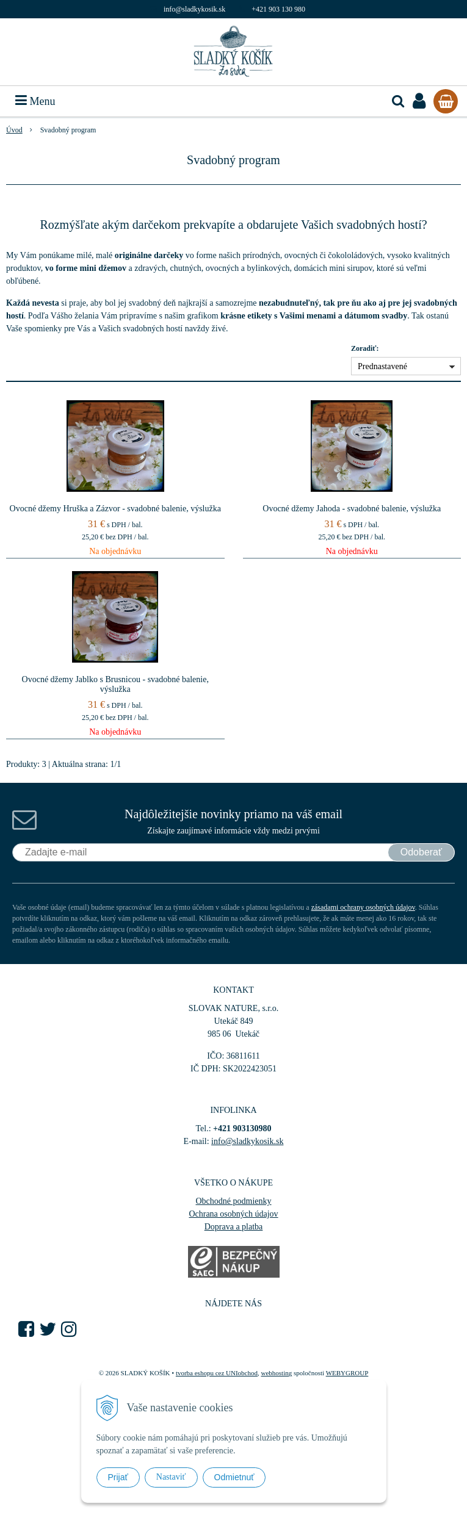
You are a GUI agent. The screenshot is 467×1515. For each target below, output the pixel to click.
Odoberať (421, 852)
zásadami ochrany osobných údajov (363, 907)
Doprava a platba (234, 1226)
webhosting (276, 1372)
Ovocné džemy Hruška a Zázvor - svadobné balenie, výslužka (115, 508)
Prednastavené (382, 366)
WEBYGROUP (347, 1372)
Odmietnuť (234, 1477)
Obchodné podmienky (233, 1201)
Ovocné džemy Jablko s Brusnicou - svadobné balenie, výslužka (115, 684)
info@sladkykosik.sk (194, 9)
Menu (35, 101)
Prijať (118, 1477)
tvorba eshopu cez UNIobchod (217, 1372)
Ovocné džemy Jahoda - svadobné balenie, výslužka (351, 508)
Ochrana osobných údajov (233, 1213)
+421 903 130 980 (278, 9)
